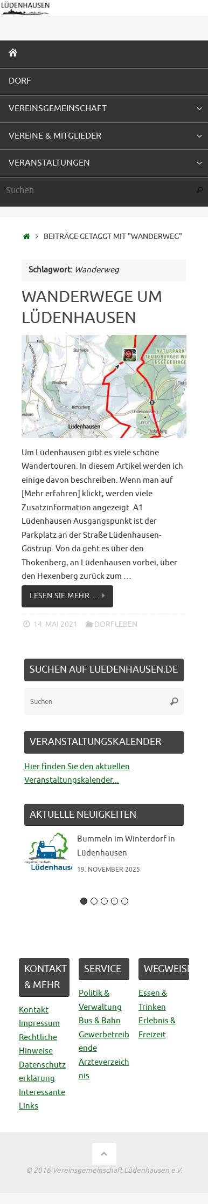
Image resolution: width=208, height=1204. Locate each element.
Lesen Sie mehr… (69, 595)
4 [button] (114, 901)
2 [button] (94, 901)
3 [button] (104, 901)
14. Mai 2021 (55, 624)
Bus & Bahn (100, 1021)
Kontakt (33, 1010)
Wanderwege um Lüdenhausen (92, 307)
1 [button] (83, 901)
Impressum (39, 1023)
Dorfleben (115, 624)
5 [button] (124, 901)
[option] (104, 858)
